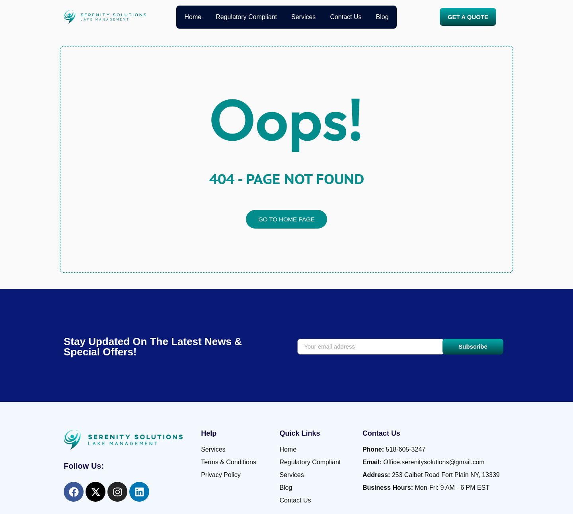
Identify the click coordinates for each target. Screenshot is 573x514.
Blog (382, 17)
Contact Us (345, 17)
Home (192, 17)
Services (303, 17)
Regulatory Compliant (246, 17)
